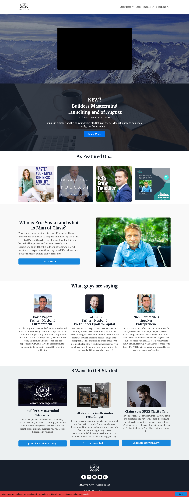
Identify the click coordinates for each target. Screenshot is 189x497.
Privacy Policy (86, 485)
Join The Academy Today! (42, 443)
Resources (127, 6)
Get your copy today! (94, 444)
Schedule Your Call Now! (146, 443)
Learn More (94, 134)
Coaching (162, 6)
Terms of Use (103, 485)
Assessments (145, 6)
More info (86, 494)
